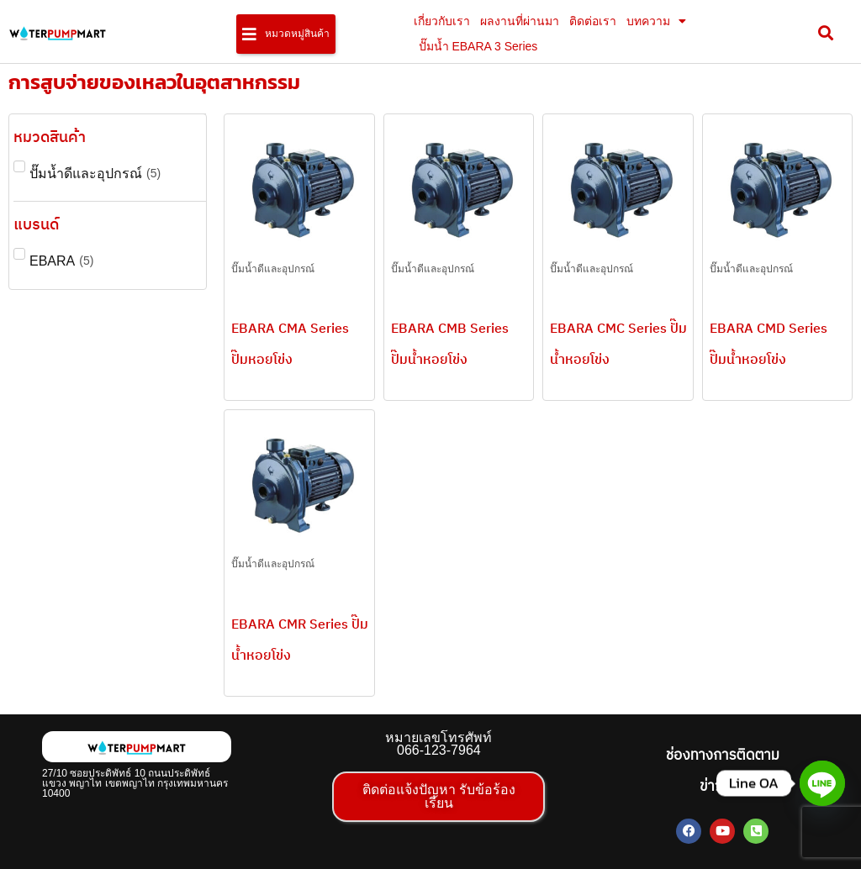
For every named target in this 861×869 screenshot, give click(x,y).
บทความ (656, 21)
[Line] (822, 783)
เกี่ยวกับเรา (442, 21)
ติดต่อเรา (592, 21)
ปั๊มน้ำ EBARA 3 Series (478, 46)
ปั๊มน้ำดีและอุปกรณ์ (272, 268)
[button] (285, 34)
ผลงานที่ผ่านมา (519, 21)
